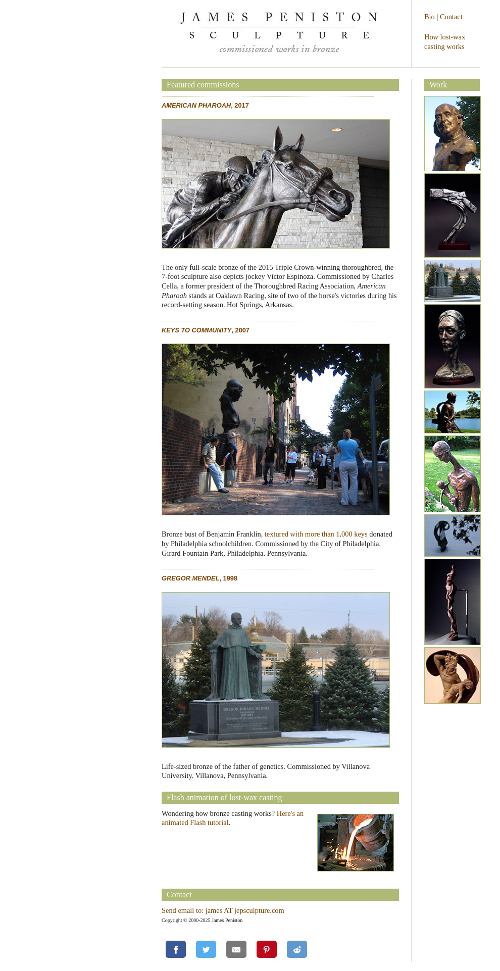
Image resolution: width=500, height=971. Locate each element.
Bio (429, 17)
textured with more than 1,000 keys (316, 534)
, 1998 (199, 578)
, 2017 (205, 105)
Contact (451, 17)
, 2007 (205, 330)
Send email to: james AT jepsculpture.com (223, 910)
